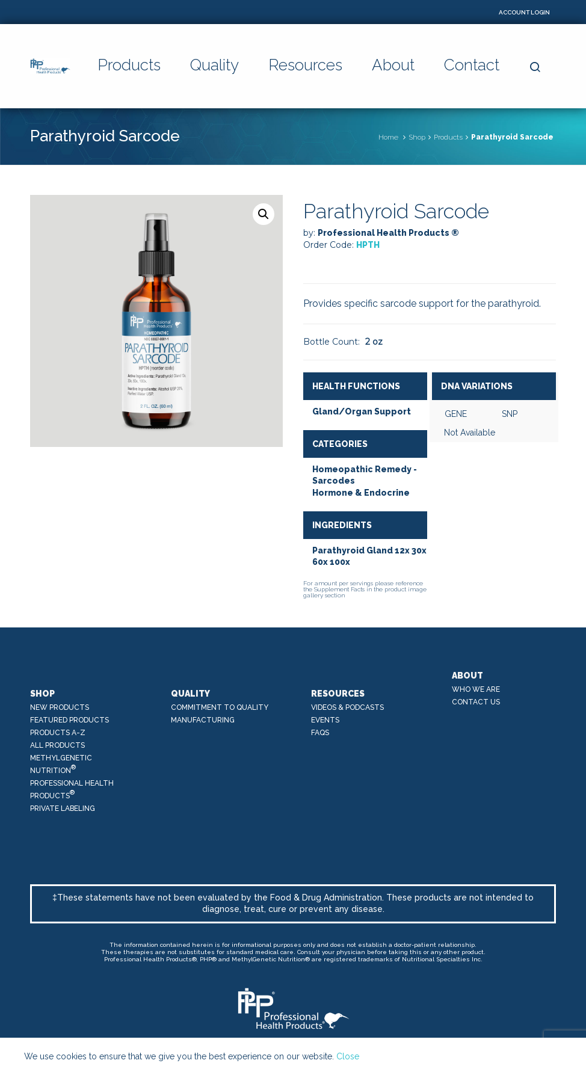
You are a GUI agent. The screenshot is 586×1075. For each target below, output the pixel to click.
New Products (59, 707)
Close (347, 1056)
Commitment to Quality (219, 707)
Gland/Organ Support (361, 411)
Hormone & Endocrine (361, 492)
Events (325, 720)
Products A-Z (57, 732)
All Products (57, 745)
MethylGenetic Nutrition (61, 764)
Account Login (524, 12)
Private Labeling (62, 808)
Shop (417, 137)
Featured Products (69, 720)
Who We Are (476, 689)
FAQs (320, 732)
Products (448, 137)
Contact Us (476, 702)
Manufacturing (203, 720)
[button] (263, 214)
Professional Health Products (72, 789)
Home (388, 137)
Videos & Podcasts (347, 707)
